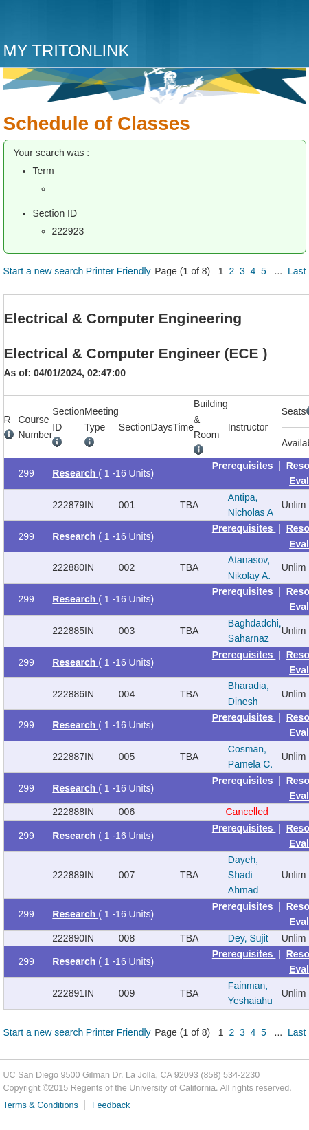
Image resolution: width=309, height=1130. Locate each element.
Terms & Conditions (40, 1105)
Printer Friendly (118, 270)
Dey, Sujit (248, 938)
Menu (292, 25)
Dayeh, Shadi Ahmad (243, 875)
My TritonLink (66, 50)
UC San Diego (82, 22)
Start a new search (43, 270)
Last (297, 270)
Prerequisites (244, 465)
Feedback (111, 1105)
